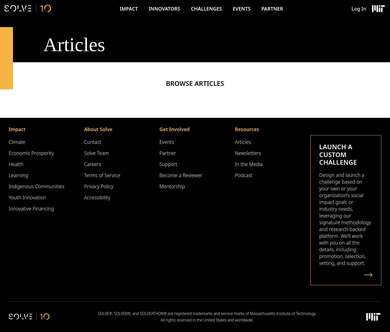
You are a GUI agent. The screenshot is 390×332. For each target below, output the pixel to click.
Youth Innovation (27, 197)
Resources (247, 129)
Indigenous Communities (36, 186)
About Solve (98, 129)
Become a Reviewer (181, 175)
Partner (272, 8)
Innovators (164, 8)
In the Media (249, 164)
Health (16, 164)
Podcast (243, 175)
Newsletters (248, 153)
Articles (243, 142)
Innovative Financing (31, 208)
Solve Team (96, 153)
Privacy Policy (98, 186)
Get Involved (175, 129)
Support (168, 164)
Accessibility (97, 197)
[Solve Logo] (27, 8)
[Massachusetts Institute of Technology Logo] (378, 9)
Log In (359, 8)
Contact (92, 142)
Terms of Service (102, 175)
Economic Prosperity (31, 153)
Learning (18, 175)
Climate (17, 142)
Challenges (206, 8)
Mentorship (172, 186)
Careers (92, 164)
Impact (129, 8)
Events (242, 8)
